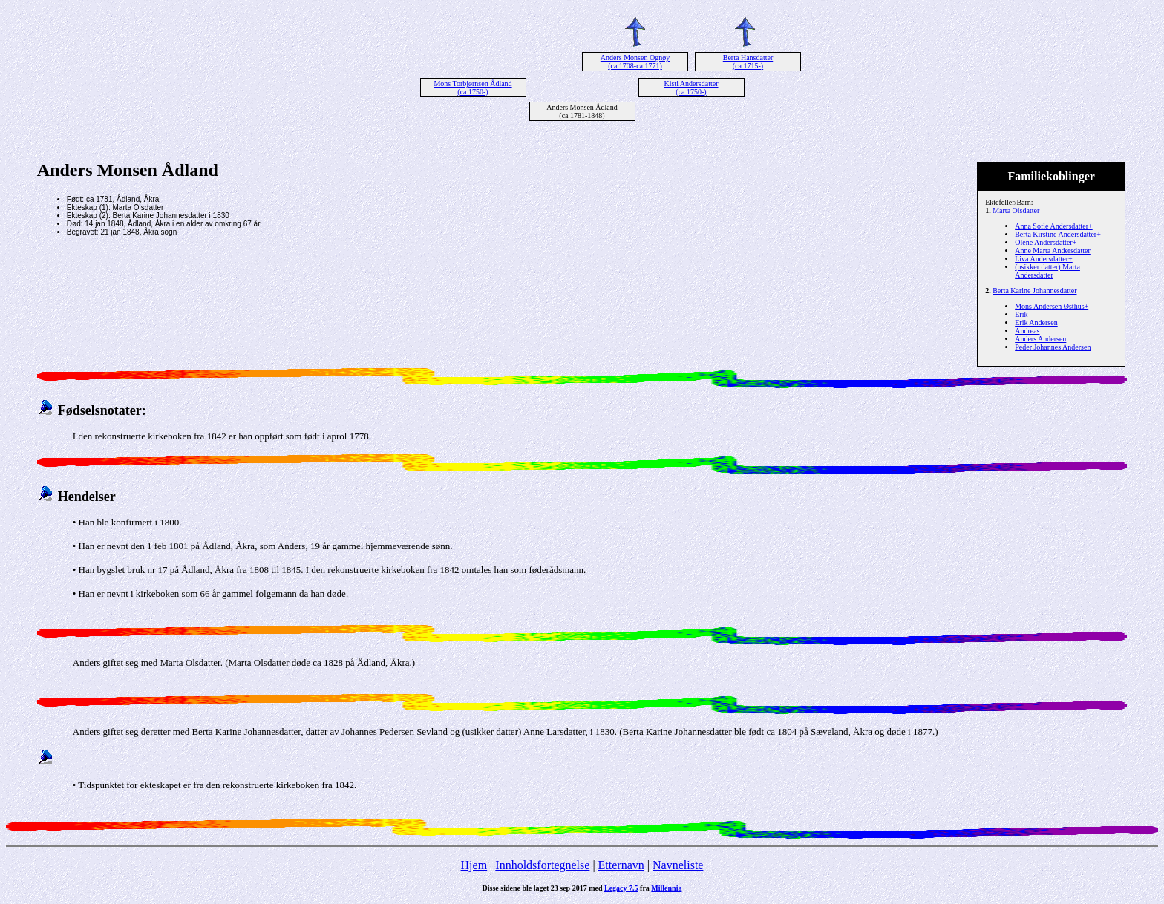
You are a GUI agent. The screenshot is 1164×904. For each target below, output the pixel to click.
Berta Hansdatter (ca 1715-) (748, 61)
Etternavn (621, 865)
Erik (1021, 314)
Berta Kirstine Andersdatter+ (1058, 234)
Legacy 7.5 (621, 888)
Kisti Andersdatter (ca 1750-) (691, 87)
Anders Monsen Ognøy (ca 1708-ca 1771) (635, 61)
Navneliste (678, 865)
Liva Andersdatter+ (1044, 259)
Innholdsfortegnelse (542, 865)
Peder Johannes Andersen (1053, 347)
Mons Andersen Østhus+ (1051, 306)
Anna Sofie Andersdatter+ (1054, 226)
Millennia (666, 888)
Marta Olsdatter (1016, 210)
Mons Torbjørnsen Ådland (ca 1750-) (472, 87)
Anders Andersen (1040, 339)
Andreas (1027, 331)
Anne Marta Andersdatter (1053, 250)
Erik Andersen (1036, 322)
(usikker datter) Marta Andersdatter (1047, 271)
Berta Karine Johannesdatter (1034, 290)
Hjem (474, 865)
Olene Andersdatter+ (1045, 242)
